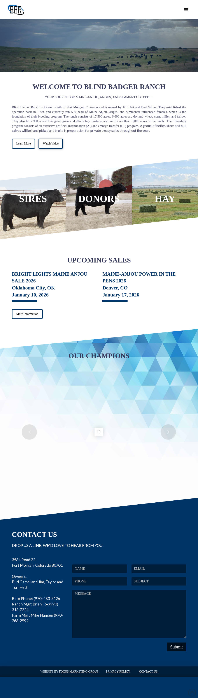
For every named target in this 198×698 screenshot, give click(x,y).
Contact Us (148, 671)
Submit (176, 646)
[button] (186, 9)
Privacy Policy (118, 671)
